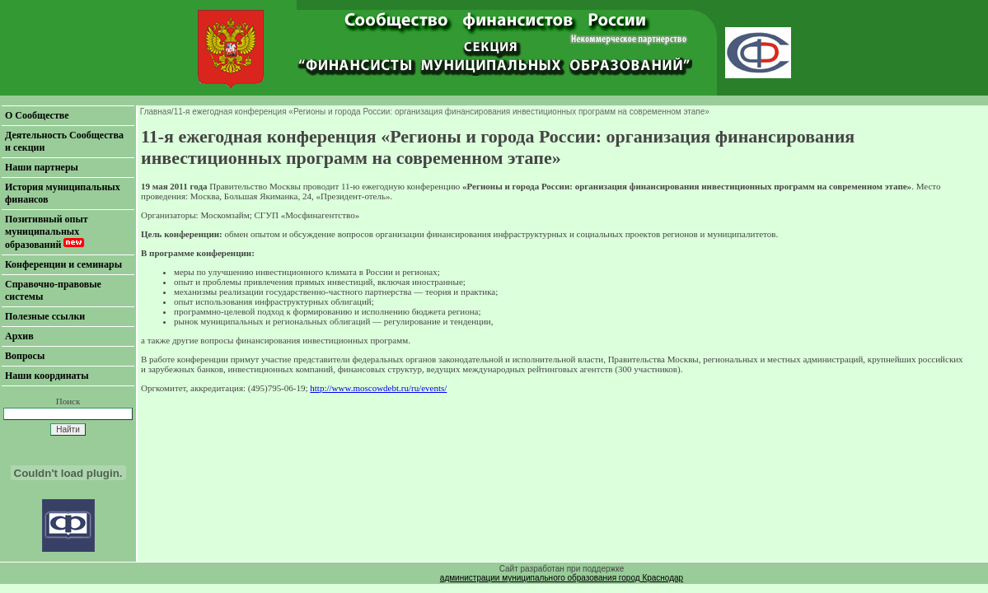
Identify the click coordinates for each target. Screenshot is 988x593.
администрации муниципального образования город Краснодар (561, 577)
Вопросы (24, 356)
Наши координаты (47, 375)
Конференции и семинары (63, 264)
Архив (19, 336)
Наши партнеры (41, 167)
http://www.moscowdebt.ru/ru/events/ (378, 388)
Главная (155, 111)
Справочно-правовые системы (53, 290)
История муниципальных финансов (62, 193)
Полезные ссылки (45, 316)
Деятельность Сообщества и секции (64, 141)
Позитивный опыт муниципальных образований (46, 231)
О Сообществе (37, 115)
